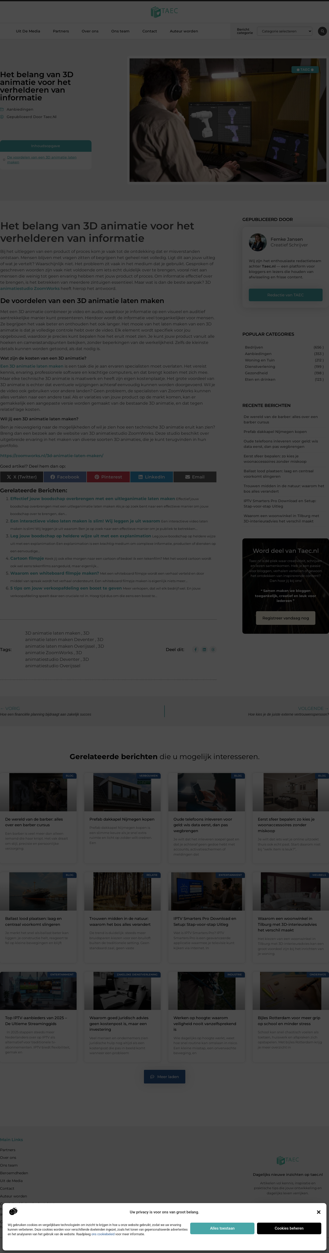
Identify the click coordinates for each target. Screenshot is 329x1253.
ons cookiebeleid (103, 1234)
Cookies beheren (289, 1228)
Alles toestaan (222, 1228)
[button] (318, 1212)
